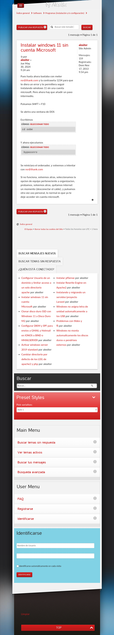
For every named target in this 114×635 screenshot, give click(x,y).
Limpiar (25, 614)
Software (37, 13)
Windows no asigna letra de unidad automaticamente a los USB (72, 311)
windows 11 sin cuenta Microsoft (44, 48)
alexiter (25, 60)
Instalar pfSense (65, 278)
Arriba (92, 200)
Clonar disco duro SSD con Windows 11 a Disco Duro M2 (36, 316)
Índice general (23, 13)
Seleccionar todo (39, 124)
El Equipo (28, 229)
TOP (58, 627)
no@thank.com (29, 80)
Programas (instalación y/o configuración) (64, 13)
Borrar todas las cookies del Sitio (49, 229)
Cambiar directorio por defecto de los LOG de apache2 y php (34, 359)
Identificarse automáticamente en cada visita (40, 566)
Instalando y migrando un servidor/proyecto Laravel (70, 297)
